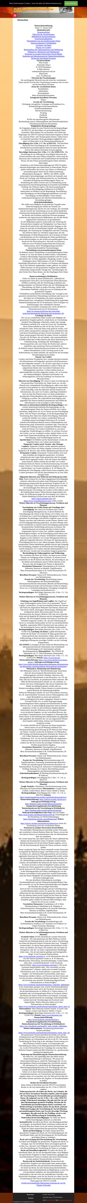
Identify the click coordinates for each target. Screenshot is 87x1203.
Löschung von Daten (43, 45)
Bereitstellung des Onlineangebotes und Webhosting (43, 50)
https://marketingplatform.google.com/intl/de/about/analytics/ (43, 797)
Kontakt (30, 1198)
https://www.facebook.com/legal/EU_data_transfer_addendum (43, 1026)
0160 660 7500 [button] (51, 1200)
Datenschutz (30, 1194)
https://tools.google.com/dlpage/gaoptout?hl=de (37, 815)
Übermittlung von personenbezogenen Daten (43, 41)
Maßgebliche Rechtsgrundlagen (43, 37)
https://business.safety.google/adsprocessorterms (43, 804)
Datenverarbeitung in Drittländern (43, 43)
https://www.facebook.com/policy (31, 956)
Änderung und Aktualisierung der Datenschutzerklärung (44, 56)
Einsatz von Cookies (43, 47)
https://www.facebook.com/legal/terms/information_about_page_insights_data (48, 1006)
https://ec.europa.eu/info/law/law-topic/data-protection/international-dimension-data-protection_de (43, 312)
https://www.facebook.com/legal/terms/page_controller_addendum (44, 985)
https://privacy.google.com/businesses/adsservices (39, 823)
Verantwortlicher (43, 32)
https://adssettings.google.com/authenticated (40, 819)
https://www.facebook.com (52, 1015)
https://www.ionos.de (52, 658)
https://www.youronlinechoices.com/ (37, 501)
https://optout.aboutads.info (42, 499)
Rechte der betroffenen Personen (43, 58)
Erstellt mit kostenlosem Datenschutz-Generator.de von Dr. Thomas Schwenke (43, 1184)
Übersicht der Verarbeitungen (43, 34)
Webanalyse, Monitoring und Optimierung (43, 52)
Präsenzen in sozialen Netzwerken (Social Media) (43, 54)
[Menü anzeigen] (15, 15)
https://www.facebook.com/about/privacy (43, 1020)
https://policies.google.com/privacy (53, 799)
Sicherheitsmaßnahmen (43, 39)
